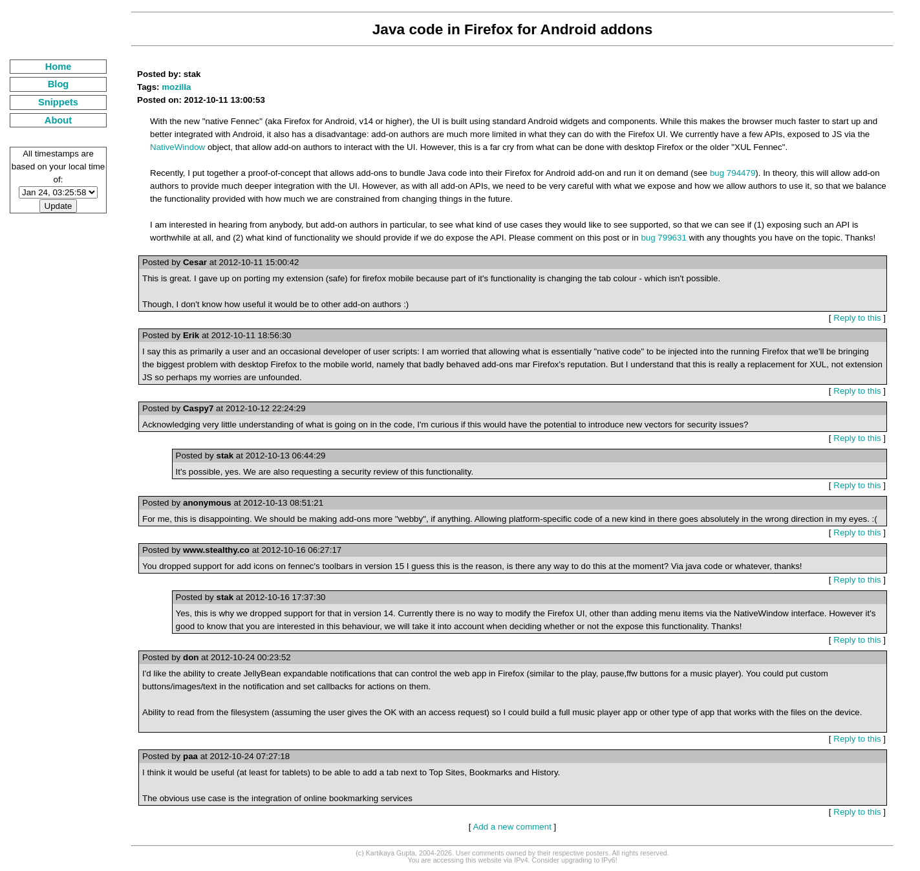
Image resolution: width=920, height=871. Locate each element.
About (58, 120)
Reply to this (857, 318)
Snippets (58, 102)
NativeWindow (177, 147)
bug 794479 (732, 173)
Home (58, 66)
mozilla (176, 87)
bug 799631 (663, 237)
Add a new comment (512, 827)
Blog (58, 84)
